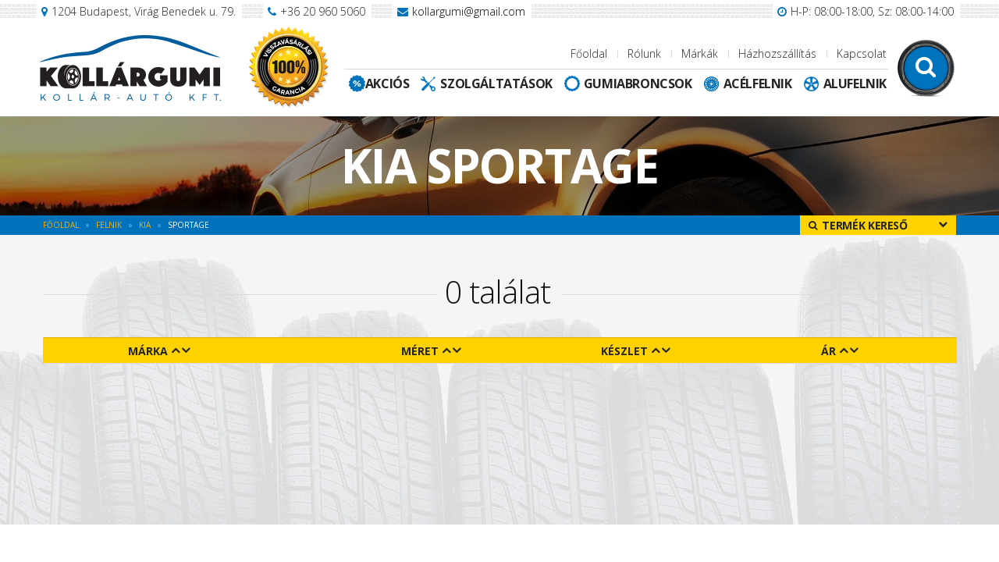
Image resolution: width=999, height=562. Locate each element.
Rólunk (644, 53)
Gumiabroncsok (638, 83)
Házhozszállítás (777, 53)
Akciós (387, 83)
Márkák (699, 53)
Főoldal (589, 53)
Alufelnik (855, 83)
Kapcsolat (862, 53)
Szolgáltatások (496, 83)
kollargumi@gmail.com (468, 11)
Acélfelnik (757, 83)
